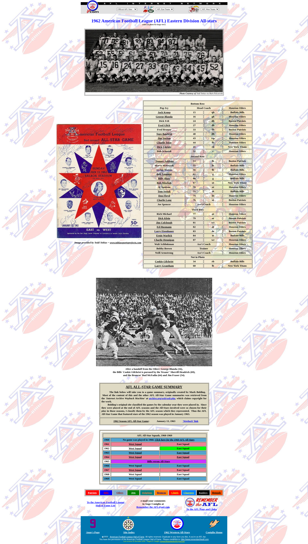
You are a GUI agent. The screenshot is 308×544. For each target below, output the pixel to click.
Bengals (216, 492)
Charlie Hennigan (164, 239)
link (190, 421)
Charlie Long (164, 200)
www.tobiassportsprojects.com (125, 242)
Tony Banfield (164, 133)
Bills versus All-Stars (158, 461)
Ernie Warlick (164, 235)
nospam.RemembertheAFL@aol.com (172, 541)
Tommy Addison (164, 161)
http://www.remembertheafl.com (195, 539)
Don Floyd (164, 195)
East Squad (183, 452)
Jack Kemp (164, 112)
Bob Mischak (164, 182)
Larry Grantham (164, 265)
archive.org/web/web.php (162, 398)
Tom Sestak (164, 191)
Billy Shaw (164, 178)
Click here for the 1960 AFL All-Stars (174, 439)
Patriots (92, 492)
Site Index (129, 532)
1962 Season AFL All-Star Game (130, 421)
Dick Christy (164, 146)
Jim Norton (164, 138)
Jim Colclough (164, 222)
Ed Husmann (164, 226)
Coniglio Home (214, 532)
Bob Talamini (164, 174)
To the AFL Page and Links (201, 509)
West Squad (135, 444)
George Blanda (164, 116)
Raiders (203, 492)
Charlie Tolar (164, 142)
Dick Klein (164, 218)
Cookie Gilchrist (164, 261)
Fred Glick (164, 125)
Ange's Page (93, 532)
